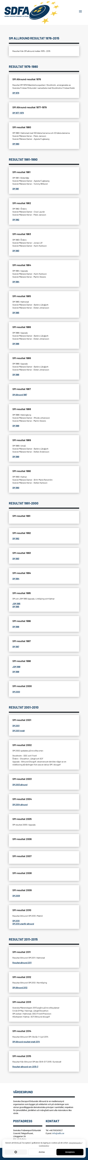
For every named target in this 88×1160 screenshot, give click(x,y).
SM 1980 (15, 144)
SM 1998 (15, 672)
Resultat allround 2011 (22, 962)
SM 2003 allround (19, 784)
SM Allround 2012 (19, 987)
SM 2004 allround (20, 804)
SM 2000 (16, 692)
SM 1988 (15, 426)
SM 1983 (15, 251)
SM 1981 (15, 189)
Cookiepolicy (44, 1146)
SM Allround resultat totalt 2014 (26, 1042)
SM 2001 (16, 725)
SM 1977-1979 (18, 113)
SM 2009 (16, 896)
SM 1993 (15, 558)
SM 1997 (15, 646)
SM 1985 (15, 312)
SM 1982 (15, 219)
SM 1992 (15, 538)
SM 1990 (15, 488)
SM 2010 (16, 921)
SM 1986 (15, 344)
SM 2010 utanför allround (23, 924)
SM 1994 (15, 579)
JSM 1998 (16, 667)
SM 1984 (15, 282)
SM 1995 (15, 606)
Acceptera (70, 1152)
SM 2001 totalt (18, 730)
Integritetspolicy (75, 1143)
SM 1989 (15, 456)
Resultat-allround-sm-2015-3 (25, 1066)
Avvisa (42, 1152)
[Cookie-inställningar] (16, 1152)
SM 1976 (15, 93)
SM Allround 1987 (19, 395)
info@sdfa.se (58, 1133)
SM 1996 (15, 627)
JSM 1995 (16, 603)
